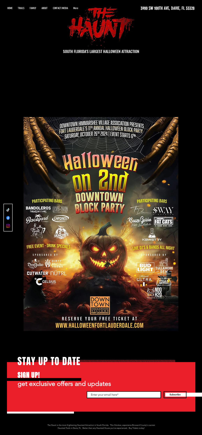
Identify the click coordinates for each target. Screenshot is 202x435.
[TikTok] (8, 209)
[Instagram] (8, 225)
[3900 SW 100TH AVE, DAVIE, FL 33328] (161, 8)
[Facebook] (8, 217)
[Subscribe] (175, 394)
